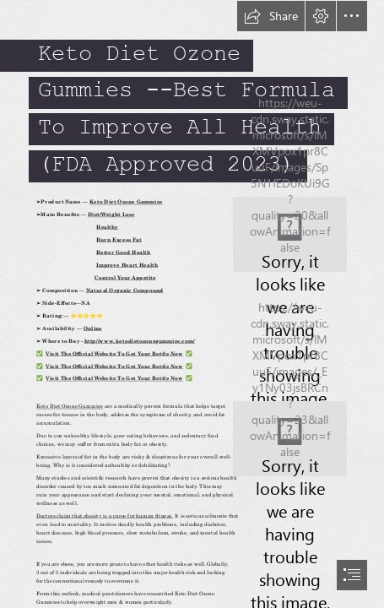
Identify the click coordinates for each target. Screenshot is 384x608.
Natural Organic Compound (124, 290)
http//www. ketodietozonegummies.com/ (139, 341)
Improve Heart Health (127, 265)
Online (93, 328)
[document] (192, 304)
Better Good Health (123, 252)
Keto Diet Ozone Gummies (126, 202)
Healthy (107, 227)
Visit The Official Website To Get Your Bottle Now (114, 353)
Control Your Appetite (126, 277)
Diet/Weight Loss (111, 215)
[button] (271, 16)
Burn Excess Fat (119, 239)
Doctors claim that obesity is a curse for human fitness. (104, 515)
